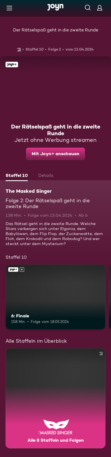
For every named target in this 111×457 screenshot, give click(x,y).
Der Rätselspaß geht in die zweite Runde (55, 30)
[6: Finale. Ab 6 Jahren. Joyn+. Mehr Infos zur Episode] (55, 297)
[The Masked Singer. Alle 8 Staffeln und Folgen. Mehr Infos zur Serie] (55, 398)
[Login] (100, 8)
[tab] (16, 176)
